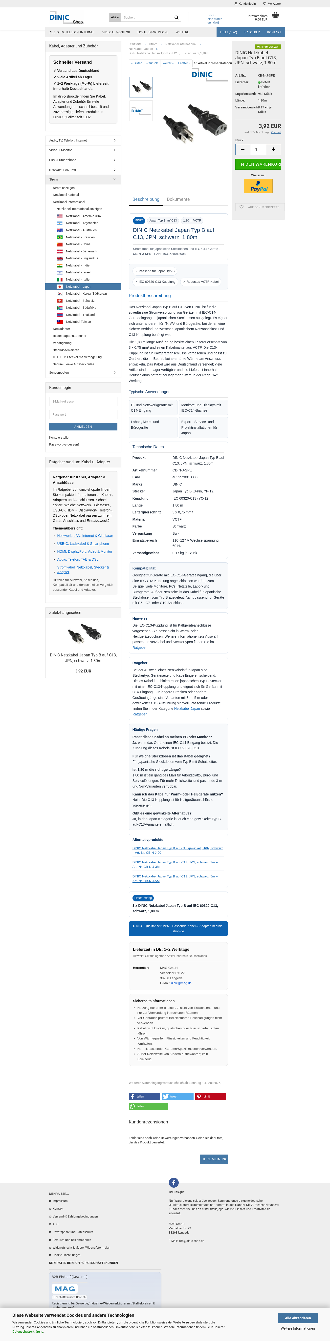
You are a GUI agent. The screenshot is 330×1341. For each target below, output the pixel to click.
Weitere (182, 32)
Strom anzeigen (64, 188)
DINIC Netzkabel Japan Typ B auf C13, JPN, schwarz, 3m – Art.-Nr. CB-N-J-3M (175, 864)
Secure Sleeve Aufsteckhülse (73, 364)
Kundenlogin (245, 3)
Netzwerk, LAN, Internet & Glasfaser (85, 536)
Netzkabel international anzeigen (79, 209)
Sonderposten (59, 372)
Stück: (239, 140)
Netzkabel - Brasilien (76, 237)
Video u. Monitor (116, 32)
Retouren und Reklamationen (72, 1240)
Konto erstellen (59, 437)
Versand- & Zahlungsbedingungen (75, 1216)
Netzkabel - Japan (74, 286)
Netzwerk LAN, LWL (63, 170)
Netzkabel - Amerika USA (79, 216)
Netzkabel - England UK (77, 258)
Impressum (60, 1201)
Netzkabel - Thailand (76, 315)
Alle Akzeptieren (298, 1318)
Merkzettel (272, 3)
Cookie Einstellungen (67, 1255)
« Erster (136, 63)
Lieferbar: (242, 82)
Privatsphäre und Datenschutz (73, 1232)
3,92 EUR (83, 671)
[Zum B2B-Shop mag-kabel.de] (65, 1289)
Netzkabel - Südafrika (76, 308)
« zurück (152, 63)
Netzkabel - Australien (77, 230)
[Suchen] (176, 17)
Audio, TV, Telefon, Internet (72, 32)
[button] (144, 1096)
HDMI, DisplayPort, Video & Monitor (84, 551)
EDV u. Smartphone (152, 32)
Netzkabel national (66, 195)
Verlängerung (62, 343)
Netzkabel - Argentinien (77, 223)
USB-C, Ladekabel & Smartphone (83, 544)
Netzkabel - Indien (74, 266)
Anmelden (83, 426)
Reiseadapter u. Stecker (69, 336)
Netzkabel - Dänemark (77, 251)
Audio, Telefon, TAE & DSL (78, 559)
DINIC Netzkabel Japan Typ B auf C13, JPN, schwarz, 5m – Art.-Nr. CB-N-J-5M (175, 878)
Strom (53, 179)
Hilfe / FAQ (228, 32)
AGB (55, 1224)
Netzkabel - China (73, 244)
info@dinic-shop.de (191, 1241)
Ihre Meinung (215, 1159)
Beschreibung (145, 199)
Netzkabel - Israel (73, 272)
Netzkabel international (69, 202)
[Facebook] (174, 1183)
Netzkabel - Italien (74, 280)
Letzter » (184, 63)
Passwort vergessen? (64, 444)
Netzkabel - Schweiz (75, 301)
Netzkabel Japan (187, 709)
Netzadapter (61, 329)
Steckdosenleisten (66, 350)
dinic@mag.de (181, 983)
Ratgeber (252, 32)
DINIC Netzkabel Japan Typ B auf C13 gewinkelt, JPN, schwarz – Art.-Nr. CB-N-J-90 (177, 850)
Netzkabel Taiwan (74, 322)
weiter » (168, 63)
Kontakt (274, 32)
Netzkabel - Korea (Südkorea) (82, 294)
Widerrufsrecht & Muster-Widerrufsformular (81, 1247)
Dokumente (178, 199)
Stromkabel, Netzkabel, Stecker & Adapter (83, 569)
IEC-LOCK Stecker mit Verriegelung (77, 357)
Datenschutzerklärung (27, 1331)
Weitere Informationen (298, 1328)
